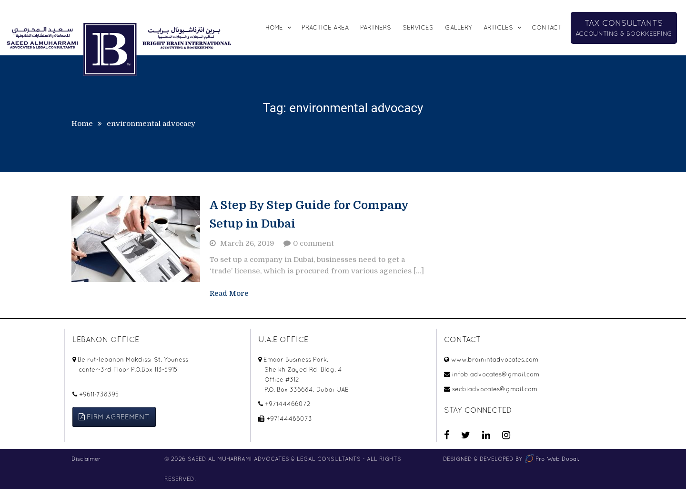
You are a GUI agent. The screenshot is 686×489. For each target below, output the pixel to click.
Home (274, 27)
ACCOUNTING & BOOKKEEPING (623, 27)
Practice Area (325, 27)
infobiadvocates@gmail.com (495, 374)
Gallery (458, 27)
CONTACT (547, 27)
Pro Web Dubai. (551, 459)
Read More (229, 293)
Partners (375, 27)
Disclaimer (86, 459)
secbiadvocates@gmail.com (494, 389)
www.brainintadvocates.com (494, 359)
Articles (498, 27)
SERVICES (418, 27)
